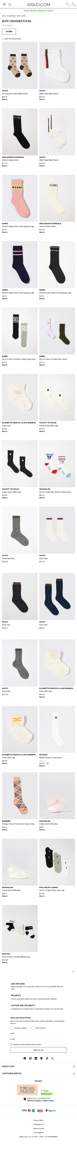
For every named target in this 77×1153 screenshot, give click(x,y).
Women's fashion (18, 1028)
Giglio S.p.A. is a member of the (40, 1099)
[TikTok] (47, 1058)
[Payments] (38, 1110)
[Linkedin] (36, 1058)
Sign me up (38, 1050)
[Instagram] (30, 1058)
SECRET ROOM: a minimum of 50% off (38, 11)
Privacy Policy (36, 1044)
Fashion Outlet (38, 1128)
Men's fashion (38, 1028)
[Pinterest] (41, 1058)
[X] (52, 1058)
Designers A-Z (39, 1124)
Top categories (38, 1133)
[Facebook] (25, 1058)
